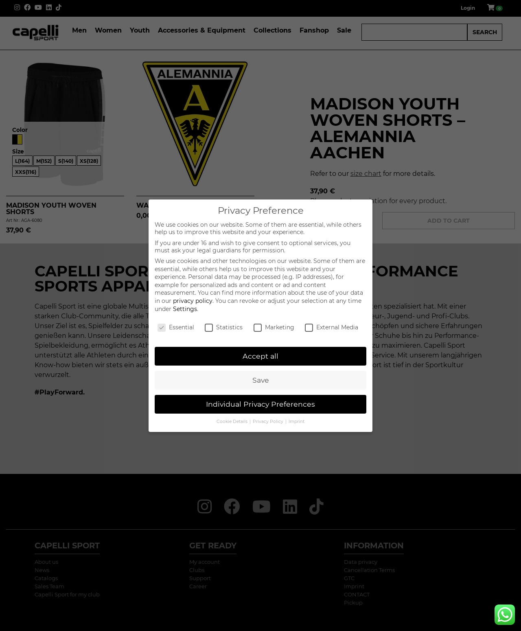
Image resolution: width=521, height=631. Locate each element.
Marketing (274, 327)
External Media (331, 327)
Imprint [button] (296, 421)
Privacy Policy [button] (269, 421)
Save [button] (260, 380)
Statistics (224, 327)
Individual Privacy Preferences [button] (260, 404)
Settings (185, 309)
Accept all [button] (260, 356)
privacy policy (192, 301)
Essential (176, 327)
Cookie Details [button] (233, 421)
